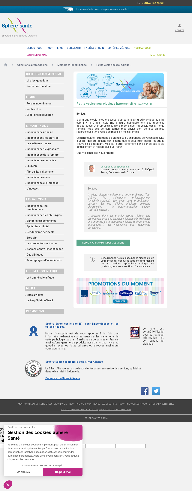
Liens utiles (45, 404)
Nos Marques (142, 47)
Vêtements (74, 47)
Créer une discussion (40, 114)
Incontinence (54, 47)
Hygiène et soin (94, 47)
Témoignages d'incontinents (44, 260)
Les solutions (36, 199)
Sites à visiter (35, 294)
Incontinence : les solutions (101, 404)
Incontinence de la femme (42, 154)
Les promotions (37, 54)
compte (179, 30)
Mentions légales (28, 404)
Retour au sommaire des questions (103, 242)
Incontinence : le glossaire (43, 149)
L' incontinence (37, 125)
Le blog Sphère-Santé (40, 300)
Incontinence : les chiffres (42, 137)
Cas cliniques (35, 254)
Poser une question (39, 86)
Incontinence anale (38, 177)
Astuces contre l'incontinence (45, 248)
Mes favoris (157, 54)
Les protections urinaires (42, 243)
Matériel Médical (119, 47)
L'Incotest (32, 188)
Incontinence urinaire (40, 132)
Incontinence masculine (41, 160)
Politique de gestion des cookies (79, 409)
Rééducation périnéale (40, 232)
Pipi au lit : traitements (40, 171)
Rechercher (34, 109)
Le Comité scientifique (40, 277)
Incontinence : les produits (134, 404)
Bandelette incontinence (41, 220)
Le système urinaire (39, 143)
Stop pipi (32, 237)
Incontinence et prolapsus (42, 182)
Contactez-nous (153, 3)
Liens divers (60, 404)
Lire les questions (38, 80)
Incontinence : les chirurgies (44, 215)
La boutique (34, 47)
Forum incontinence (39, 103)
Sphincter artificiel (38, 226)
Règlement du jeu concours (115, 409)
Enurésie (32, 165)
